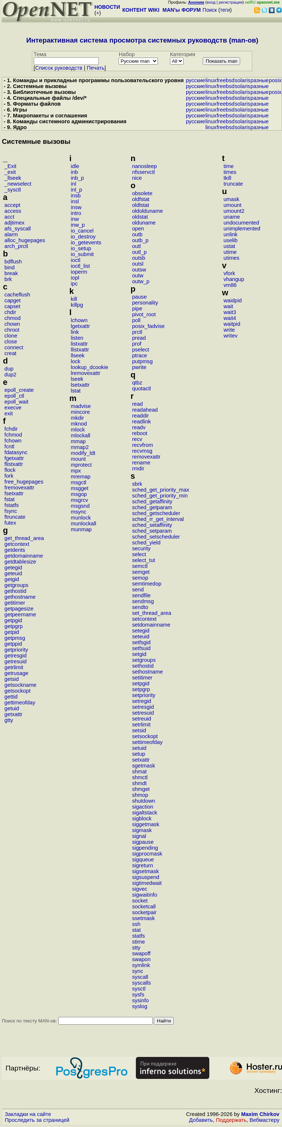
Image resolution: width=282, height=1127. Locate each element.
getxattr (13, 714)
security (141, 548)
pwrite (139, 367)
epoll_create (19, 390)
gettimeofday (19, 702)
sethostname (147, 672)
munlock (81, 518)
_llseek (12, 178)
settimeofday (147, 742)
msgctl (78, 482)
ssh (136, 924)
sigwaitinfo (144, 895)
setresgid (143, 707)
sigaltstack (144, 813)
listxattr (79, 344)
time (229, 166)
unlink (231, 234)
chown (12, 324)
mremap (81, 476)
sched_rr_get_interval (158, 519)
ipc (74, 284)
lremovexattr (86, 373)
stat (136, 930)
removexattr (146, 457)
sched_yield (146, 543)
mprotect (81, 465)
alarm (11, 234)
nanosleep (144, 166)
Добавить (201, 1120)
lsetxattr (80, 385)
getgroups (16, 585)
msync (78, 512)
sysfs (138, 994)
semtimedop (147, 584)
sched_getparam (152, 507)
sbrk (137, 484)
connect (13, 347)
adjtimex (14, 223)
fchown (12, 441)
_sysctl (12, 190)
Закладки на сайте (28, 1114)
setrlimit (141, 724)
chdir (10, 312)
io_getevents (86, 242)
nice (137, 178)
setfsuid (141, 648)
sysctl (139, 989)
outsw (139, 270)
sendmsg (143, 601)
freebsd (226, 80)
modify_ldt (83, 453)
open (138, 228)
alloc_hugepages (24, 240)
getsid (11, 679)
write (229, 330)
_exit (10, 172)
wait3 (230, 312)
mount (78, 459)
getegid (13, 567)
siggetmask (145, 824)
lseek (77, 379)
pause (139, 297)
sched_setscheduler (156, 537)
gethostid (15, 591)
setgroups (144, 660)
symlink (141, 965)
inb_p (77, 178)
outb (137, 234)
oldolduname (147, 211)
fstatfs (11, 505)
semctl (140, 566)
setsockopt (145, 736)
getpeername (20, 614)
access (12, 211)
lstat (76, 391)
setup (138, 754)
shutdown (143, 801)
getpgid (13, 620)
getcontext (16, 544)
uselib (231, 240)
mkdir (77, 418)
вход (211, 2)
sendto (140, 607)
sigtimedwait (147, 883)
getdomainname (23, 556)
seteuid (140, 636)
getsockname (20, 685)
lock (75, 361)
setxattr (141, 760)
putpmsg (142, 361)
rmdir (138, 468)
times (230, 172)
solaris (242, 80)
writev (231, 336)
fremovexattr (19, 487)
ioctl (75, 260)
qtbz (137, 383)
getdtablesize (20, 562)
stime (138, 942)
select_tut (143, 560)
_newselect (17, 184)
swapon (141, 959)
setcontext (144, 619)
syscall (140, 977)
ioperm (79, 272)
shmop (140, 795)
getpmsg (14, 638)
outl (136, 246)
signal (139, 836)
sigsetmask (145, 871)
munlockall (83, 523)
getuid (11, 708)
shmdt (139, 783)
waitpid (232, 324)
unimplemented (242, 228)
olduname (144, 223)
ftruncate (14, 517)
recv (137, 439)
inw (75, 219)
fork (8, 476)
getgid (11, 579)
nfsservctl (143, 172)
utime (230, 252)
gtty (8, 720)
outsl (138, 264)
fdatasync (16, 452)
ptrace (139, 355)
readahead (145, 410)
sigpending (145, 848)
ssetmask (143, 918)
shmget (141, 789)
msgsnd (80, 506)
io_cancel (82, 231)
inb (74, 172)
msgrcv (79, 500)
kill (74, 299)
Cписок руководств (59, 68)
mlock (78, 430)
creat (10, 353)
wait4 (230, 318)
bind (9, 267)
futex (10, 523)
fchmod (13, 435)
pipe (137, 308)
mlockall (80, 435)
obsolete (142, 193)
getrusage (16, 673)
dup (8, 369)
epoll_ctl (14, 396)
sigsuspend (145, 877)
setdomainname (151, 625)
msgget (79, 488)
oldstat (140, 217)
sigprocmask (147, 854)
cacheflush (17, 295)
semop (140, 578)
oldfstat (140, 199)
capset (12, 306)
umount (233, 205)
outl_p (139, 252)
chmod (12, 318)
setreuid (141, 719)
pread (139, 338)
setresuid (143, 713)
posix (275, 80)
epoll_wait (16, 402)
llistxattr (80, 350)
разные (259, 80)
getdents (14, 550)
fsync (10, 511)
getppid (13, 644)
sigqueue (143, 859)
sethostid (143, 666)
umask (231, 199)
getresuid (15, 661)
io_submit (82, 254)
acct (9, 217)
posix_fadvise (148, 326)
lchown (79, 320)
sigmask (142, 830)
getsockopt (17, 691)
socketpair (144, 912)
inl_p (76, 190)
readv (139, 427)
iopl (75, 278)
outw (138, 275)
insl (75, 201)
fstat (9, 499)
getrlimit (13, 667)
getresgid (15, 656)
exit (8, 413)
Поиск (210, 10)
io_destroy (83, 237)
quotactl (141, 388)
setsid (139, 730)
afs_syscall (17, 228)
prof (136, 344)
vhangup (234, 279)
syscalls (141, 983)
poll (136, 320)
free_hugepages (23, 482)
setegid (140, 631)
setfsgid (141, 642)
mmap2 (80, 447)
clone (10, 336)
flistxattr (13, 464)
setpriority (144, 695)
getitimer (14, 603)
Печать (95, 68)
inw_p (78, 225)
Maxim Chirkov (260, 1114)
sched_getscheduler (156, 513)
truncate (233, 184)
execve (12, 408)
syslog (140, 1006)
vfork (229, 273)
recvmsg (142, 451)
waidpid (233, 300)
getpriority (16, 650)
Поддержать (231, 1120)
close (10, 341)
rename (141, 463)
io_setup (81, 248)
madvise (81, 406)
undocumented (241, 223)
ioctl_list (80, 266)
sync (137, 971)
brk (8, 279)
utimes (231, 258)
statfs (138, 936)
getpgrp (13, 626)
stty (136, 948)
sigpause (143, 842)
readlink (141, 421)
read (137, 404)
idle (75, 166)
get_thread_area (24, 538)
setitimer (142, 678)
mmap (78, 441)
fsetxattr (14, 493)
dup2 (10, 375)
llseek (77, 355)
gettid (11, 697)
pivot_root (144, 314)
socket (140, 901)
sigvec (140, 889)
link (75, 332)
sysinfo (140, 1000)
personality (145, 303)
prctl (137, 332)
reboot (140, 433)
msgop (79, 494)
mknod (79, 424)
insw (76, 207)
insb (76, 195)
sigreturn (142, 865)
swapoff (141, 953)
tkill (227, 178)
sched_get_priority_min (160, 496)
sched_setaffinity (152, 525)
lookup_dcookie (89, 367)
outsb (138, 258)
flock (9, 470)
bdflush (13, 262)
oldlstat (140, 205)
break (11, 273)
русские (195, 80)
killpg (77, 305)
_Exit (10, 166)
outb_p (140, 240)
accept (12, 205)
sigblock (142, 818)
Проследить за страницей (37, 1120)
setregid (141, 701)
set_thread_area (151, 613)
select (139, 554)
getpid (11, 632)
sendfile (141, 595)
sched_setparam (152, 531)
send (138, 589)
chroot (11, 330)
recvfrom (142, 445)
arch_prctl (16, 246)
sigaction (142, 807)
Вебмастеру (264, 1120)
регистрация (231, 2)
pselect (140, 350)
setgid (139, 654)
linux (210, 80)
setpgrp (141, 689)
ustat (229, 246)
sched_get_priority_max (160, 490)
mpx (76, 471)
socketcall (144, 906)
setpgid (140, 683)
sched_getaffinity (152, 501)
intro (76, 213)
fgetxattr (14, 458)
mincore (80, 412)
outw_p (140, 281)
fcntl (9, 446)
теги (225, 10)
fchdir (11, 429)
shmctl (140, 777)
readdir (140, 416)
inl (73, 184)
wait (228, 306)
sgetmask (143, 766)
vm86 (230, 285)
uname (232, 217)
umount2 (234, 211)
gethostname (20, 597)
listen (77, 338)
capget (12, 300)
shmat (139, 771)
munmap (81, 529)
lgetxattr (80, 326)
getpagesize (18, 609)
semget (141, 572)
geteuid (13, 573)
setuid (139, 748)
